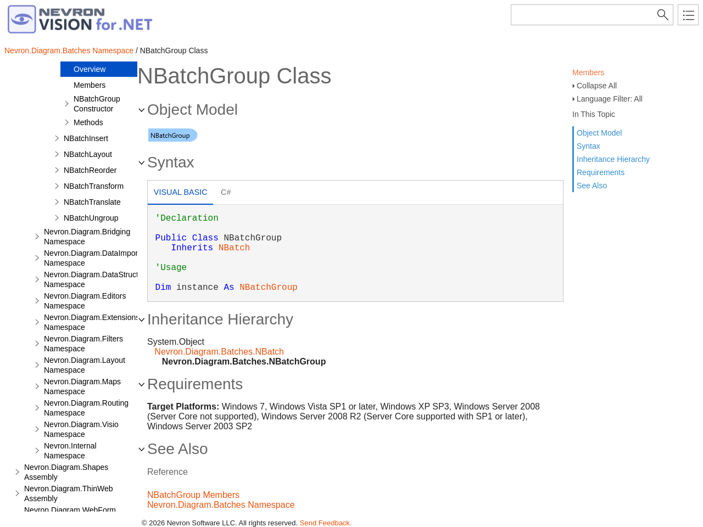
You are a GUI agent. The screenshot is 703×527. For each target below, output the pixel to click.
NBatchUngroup (91, 218)
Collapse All (597, 85)
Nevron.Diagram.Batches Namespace (68, 50)
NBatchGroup (268, 288)
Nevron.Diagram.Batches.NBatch (219, 351)
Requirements (600, 172)
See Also (592, 185)
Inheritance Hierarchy (613, 159)
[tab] (180, 193)
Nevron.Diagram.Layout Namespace (84, 365)
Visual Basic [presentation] (181, 192)
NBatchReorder (90, 170)
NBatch (234, 248)
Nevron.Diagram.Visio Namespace (81, 429)
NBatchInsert (86, 138)
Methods (88, 122)
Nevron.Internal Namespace (70, 450)
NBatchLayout (88, 154)
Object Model (599, 132)
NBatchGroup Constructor (97, 103)
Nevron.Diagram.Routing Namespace (86, 408)
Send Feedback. (326, 523)
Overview (89, 69)
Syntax (588, 146)
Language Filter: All (610, 98)
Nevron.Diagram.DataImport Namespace (92, 258)
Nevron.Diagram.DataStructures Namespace (98, 279)
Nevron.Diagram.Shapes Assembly (66, 472)
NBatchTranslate (92, 202)
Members (588, 72)
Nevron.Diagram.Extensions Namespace (92, 322)
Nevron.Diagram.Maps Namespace (82, 386)
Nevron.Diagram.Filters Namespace (83, 343)
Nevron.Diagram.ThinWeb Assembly (68, 493)
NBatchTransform (94, 186)
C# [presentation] (226, 192)
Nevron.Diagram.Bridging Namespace (87, 236)
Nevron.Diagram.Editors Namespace (85, 300)
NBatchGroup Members (193, 495)
